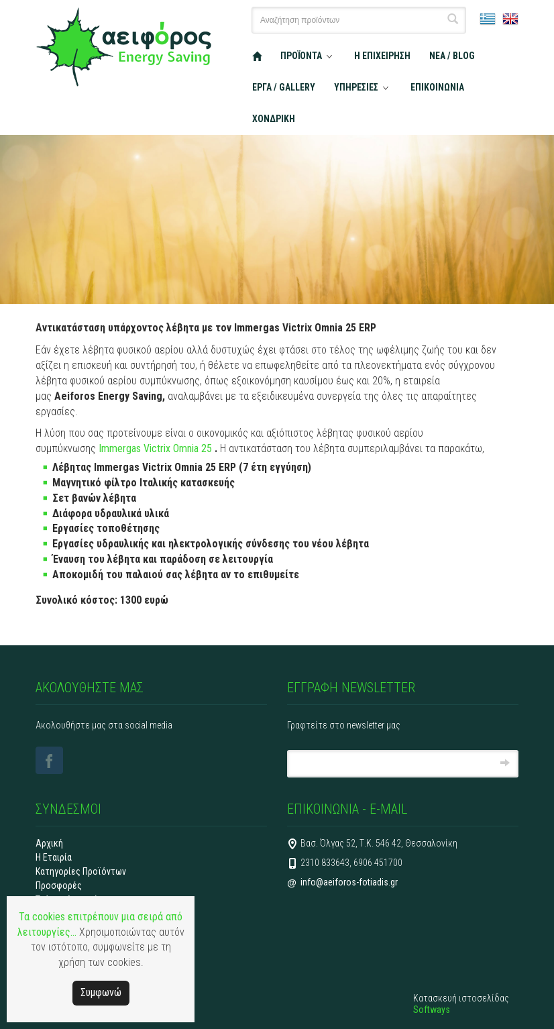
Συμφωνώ (100, 992)
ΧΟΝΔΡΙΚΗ (273, 118)
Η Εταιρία (54, 857)
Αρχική (49, 843)
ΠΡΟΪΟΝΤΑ (301, 55)
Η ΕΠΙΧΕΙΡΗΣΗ (382, 55)
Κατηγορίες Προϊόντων (81, 871)
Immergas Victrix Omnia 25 (157, 448)
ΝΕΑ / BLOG (452, 55)
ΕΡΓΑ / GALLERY (283, 87)
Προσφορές (59, 885)
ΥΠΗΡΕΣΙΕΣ (356, 87)
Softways (431, 1009)
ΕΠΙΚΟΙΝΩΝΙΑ (437, 87)
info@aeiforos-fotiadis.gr (349, 882)
